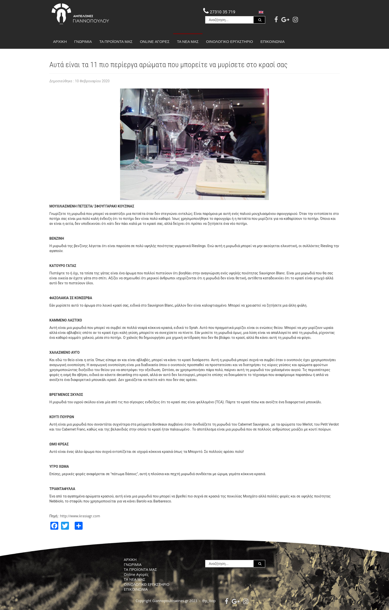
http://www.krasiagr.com (80, 516)
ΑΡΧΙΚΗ (60, 41)
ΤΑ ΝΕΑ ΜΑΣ (187, 41)
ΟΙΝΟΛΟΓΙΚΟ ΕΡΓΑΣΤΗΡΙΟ (229, 41)
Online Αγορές (154, 41)
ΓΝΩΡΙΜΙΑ (85, 41)
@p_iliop (209, 600)
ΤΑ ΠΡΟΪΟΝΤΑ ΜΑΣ (115, 41)
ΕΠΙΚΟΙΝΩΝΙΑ (272, 41)
